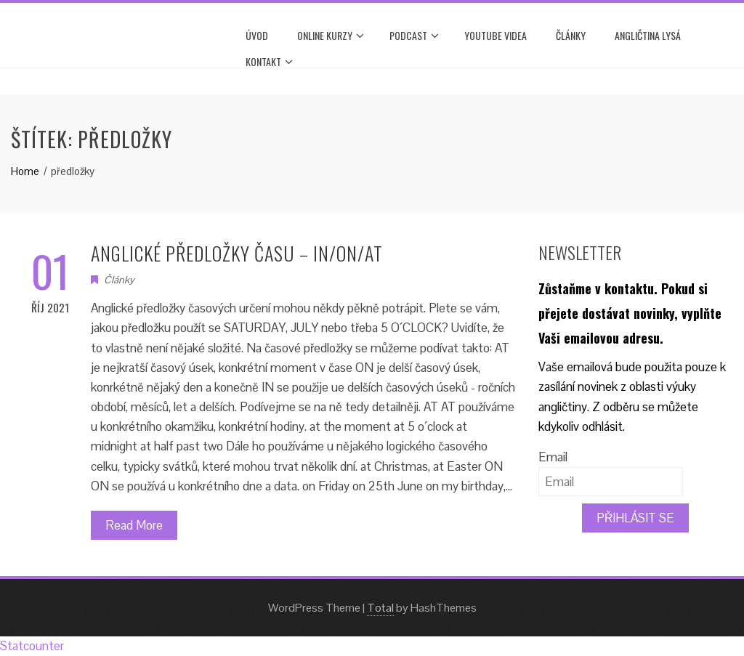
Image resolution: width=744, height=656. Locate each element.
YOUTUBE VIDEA (495, 35)
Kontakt (269, 62)
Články (571, 35)
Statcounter (32, 646)
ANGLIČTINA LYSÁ (648, 35)
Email (552, 457)
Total (380, 607)
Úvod (257, 35)
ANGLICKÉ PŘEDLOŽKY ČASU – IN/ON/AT (237, 253)
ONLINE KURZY (330, 35)
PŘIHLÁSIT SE (635, 518)
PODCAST (414, 35)
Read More (134, 525)
